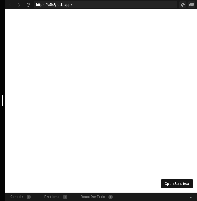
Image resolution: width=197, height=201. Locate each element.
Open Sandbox (177, 183)
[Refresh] (28, 4)
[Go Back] (10, 4)
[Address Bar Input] (105, 4)
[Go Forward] (19, 4)
